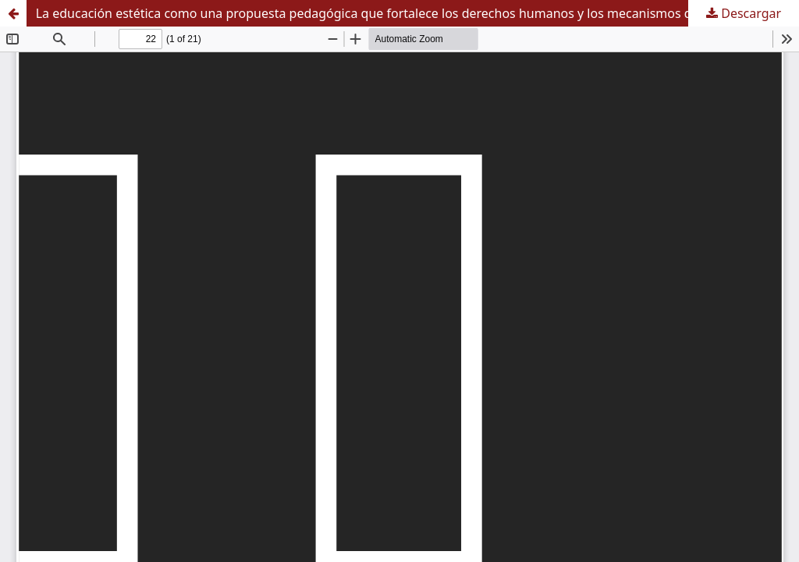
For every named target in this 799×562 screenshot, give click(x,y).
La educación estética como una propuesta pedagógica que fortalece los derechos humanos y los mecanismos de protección (400, 13)
